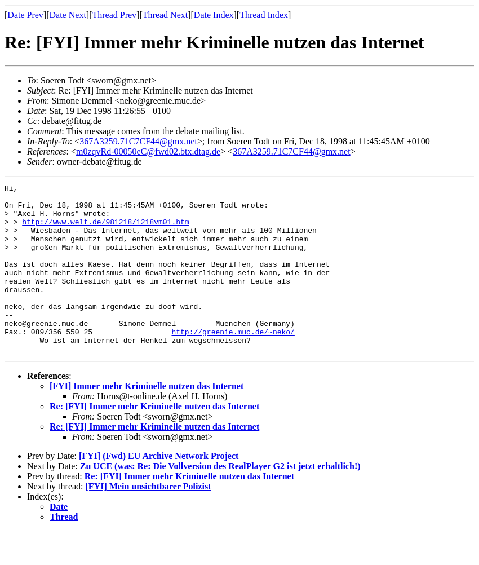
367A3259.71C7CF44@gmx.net (138, 141)
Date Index (214, 15)
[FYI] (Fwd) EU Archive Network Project (158, 490)
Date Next (68, 15)
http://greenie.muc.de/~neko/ (232, 362)
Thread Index (263, 15)
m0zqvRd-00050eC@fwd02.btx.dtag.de (148, 151)
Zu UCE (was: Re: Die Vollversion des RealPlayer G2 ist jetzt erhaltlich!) (220, 500)
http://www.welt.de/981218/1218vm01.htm (105, 230)
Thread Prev (114, 15)
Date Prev (25, 15)
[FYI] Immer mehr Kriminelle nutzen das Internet (146, 420)
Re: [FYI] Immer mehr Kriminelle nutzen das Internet (154, 440)
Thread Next (165, 15)
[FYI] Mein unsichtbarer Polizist (148, 520)
